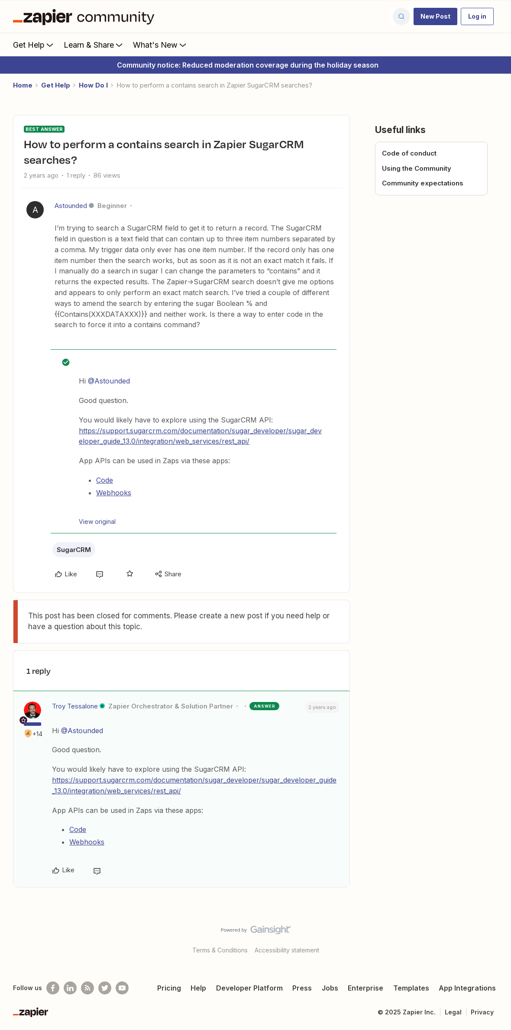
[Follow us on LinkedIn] (70, 987)
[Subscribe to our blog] (87, 987)
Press (302, 988)
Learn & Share (94, 44)
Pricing (169, 988)
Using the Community (416, 168)
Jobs (330, 988)
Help (198, 988)
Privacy (482, 1012)
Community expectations (422, 183)
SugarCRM (74, 550)
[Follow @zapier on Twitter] (104, 987)
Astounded (71, 205)
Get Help (34, 44)
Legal (453, 1012)
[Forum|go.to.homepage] (85, 16)
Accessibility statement (287, 950)
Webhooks (113, 492)
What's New (160, 44)
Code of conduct (409, 153)
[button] (435, 16)
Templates (411, 988)
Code (104, 480)
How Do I (93, 85)
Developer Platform (249, 988)
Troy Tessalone (75, 706)
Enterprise (365, 988)
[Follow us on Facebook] (52, 987)
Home (22, 85)
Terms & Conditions (220, 950)
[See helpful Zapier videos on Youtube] (122, 987)
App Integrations (467, 988)
